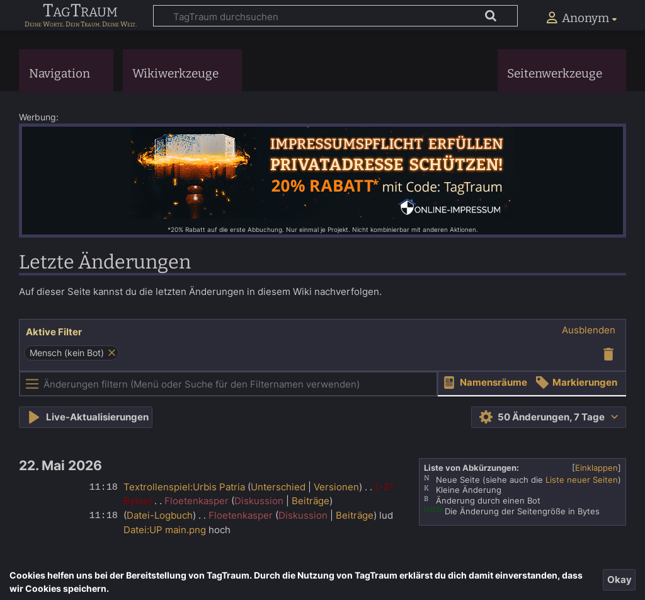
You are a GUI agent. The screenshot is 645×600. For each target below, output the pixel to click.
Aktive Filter (54, 332)
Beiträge (310, 501)
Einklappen (596, 468)
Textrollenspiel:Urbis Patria (184, 487)
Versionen (336, 487)
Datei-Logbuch (160, 515)
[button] (588, 330)
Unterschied (278, 487)
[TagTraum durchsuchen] (335, 16)
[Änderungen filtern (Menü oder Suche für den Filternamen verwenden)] (228, 384)
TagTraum (80, 11)
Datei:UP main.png (164, 530)
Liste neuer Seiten (581, 480)
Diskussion (258, 501)
